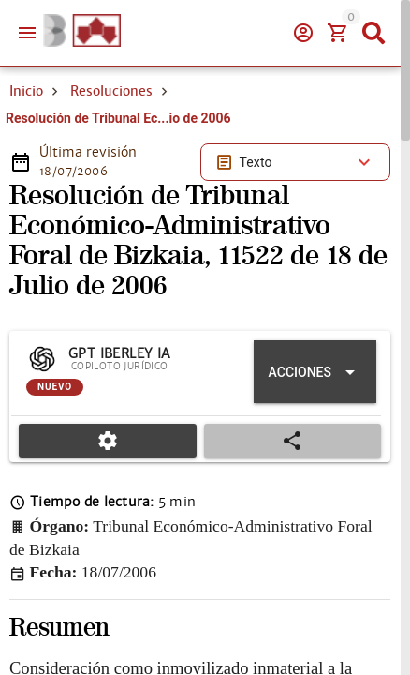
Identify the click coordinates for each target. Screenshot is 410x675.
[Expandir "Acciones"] (315, 438)
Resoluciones (111, 157)
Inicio (26, 157)
